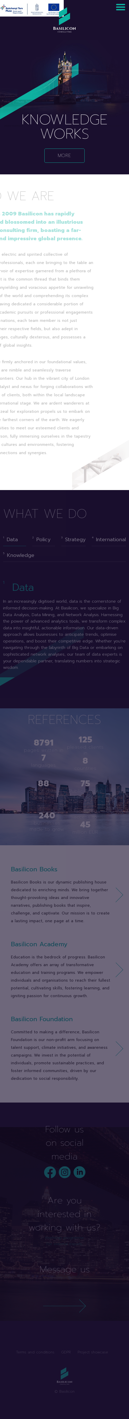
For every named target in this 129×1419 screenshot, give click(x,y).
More (64, 155)
